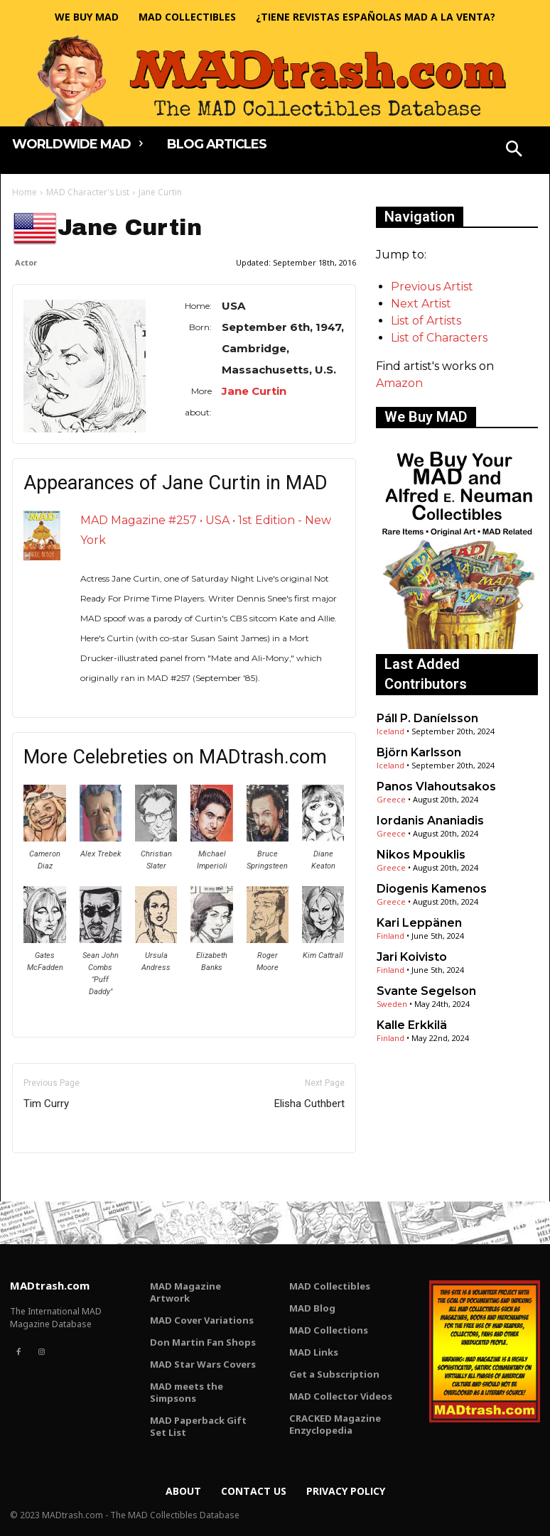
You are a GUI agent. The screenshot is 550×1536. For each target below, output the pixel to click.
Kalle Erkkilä (412, 1025)
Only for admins (61, 1177)
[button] (514, 150)
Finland (390, 935)
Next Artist (421, 303)
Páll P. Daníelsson (427, 718)
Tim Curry (46, 1103)
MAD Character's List (87, 192)
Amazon (399, 383)
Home (24, 192)
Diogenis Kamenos (432, 888)
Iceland (390, 731)
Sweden (392, 1003)
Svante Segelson (426, 991)
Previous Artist (432, 286)
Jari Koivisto (412, 957)
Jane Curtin (254, 391)
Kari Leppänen (419, 923)
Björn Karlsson (419, 752)
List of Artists (426, 320)
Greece (391, 799)
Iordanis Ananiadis (430, 820)
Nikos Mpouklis (421, 854)
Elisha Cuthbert (309, 1103)
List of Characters (439, 337)
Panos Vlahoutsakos (436, 786)
